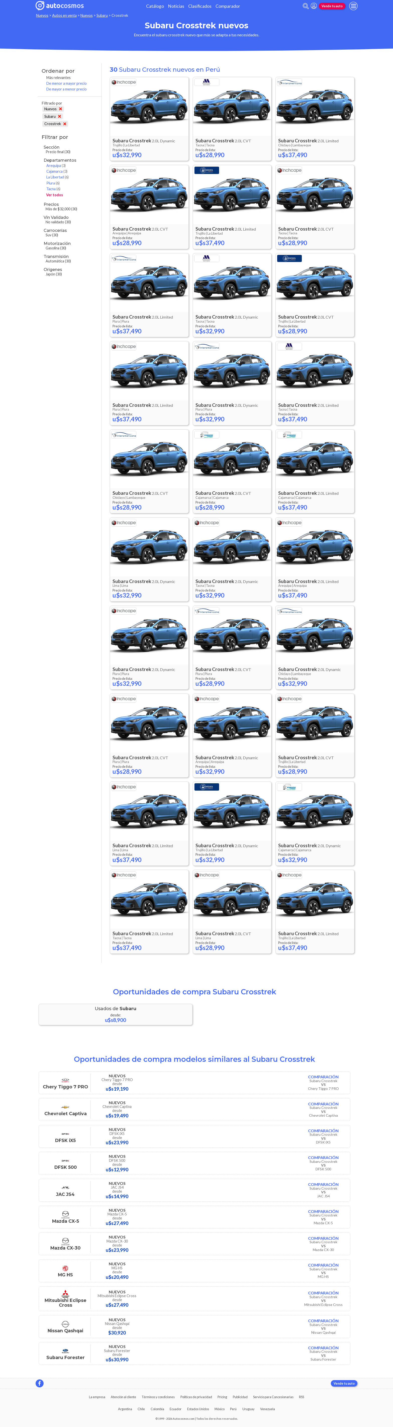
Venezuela (267, 1409)
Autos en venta (64, 15)
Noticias (176, 6)
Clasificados (200, 6)
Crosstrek (55, 124)
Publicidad (240, 1397)
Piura (53, 183)
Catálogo (155, 6)
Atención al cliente (123, 1397)
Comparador (228, 6)
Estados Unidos (198, 1409)
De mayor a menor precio (66, 89)
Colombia (157, 1409)
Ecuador (175, 1409)
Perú (233, 1409)
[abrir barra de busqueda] (306, 6)
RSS (301, 1397)
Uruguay (248, 1409)
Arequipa (56, 165)
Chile (141, 1409)
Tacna (53, 189)
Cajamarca (56, 171)
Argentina (125, 1409)
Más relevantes (58, 77)
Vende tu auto (332, 6)
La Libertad (57, 177)
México (220, 1409)
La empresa (97, 1397)
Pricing (222, 1397)
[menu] (353, 6)
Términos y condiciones (158, 1397)
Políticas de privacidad (196, 1397)
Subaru (102, 15)
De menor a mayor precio (66, 83)
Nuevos (42, 15)
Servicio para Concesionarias (273, 1397)
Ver (54, 195)
